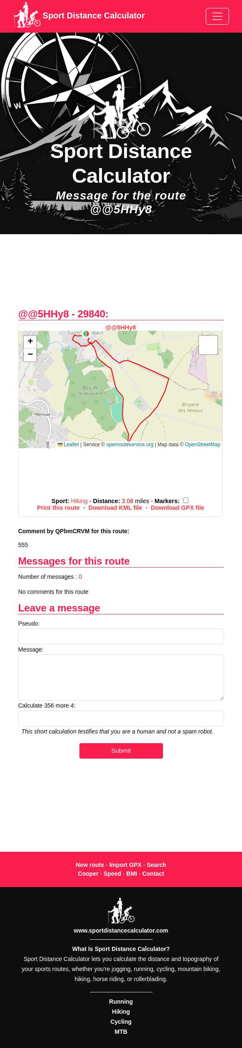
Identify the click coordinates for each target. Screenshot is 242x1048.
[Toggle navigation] (217, 16)
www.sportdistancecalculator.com (121, 930)
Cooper (88, 873)
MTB (121, 1031)
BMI (131, 873)
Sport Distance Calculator (79, 16)
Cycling (121, 1021)
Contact (153, 873)
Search (156, 864)
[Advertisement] (121, 275)
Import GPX (125, 864)
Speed (112, 873)
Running (121, 1001)
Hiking (121, 1011)
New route (90, 864)
